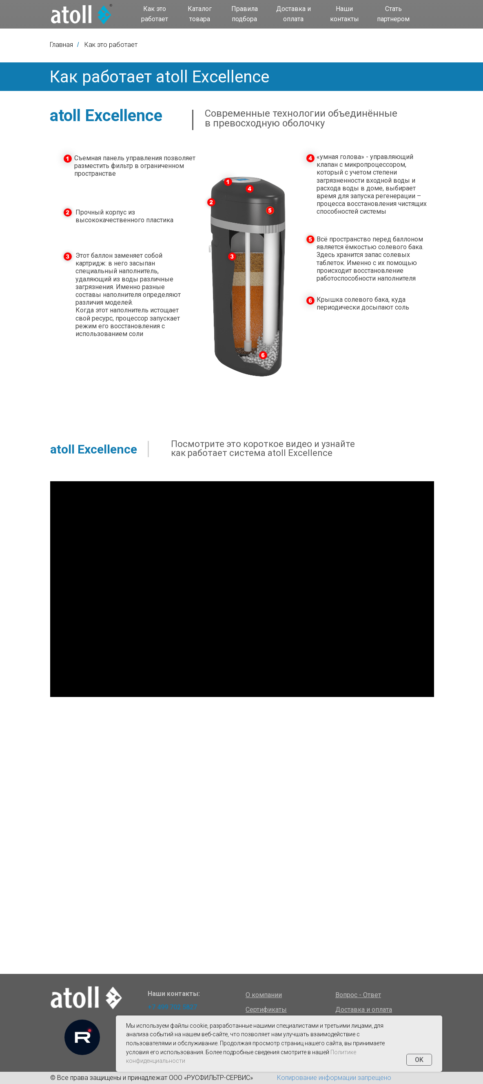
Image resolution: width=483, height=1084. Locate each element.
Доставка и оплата (293, 14)
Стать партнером (393, 14)
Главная (61, 45)
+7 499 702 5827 (172, 1007)
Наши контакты (344, 14)
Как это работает (154, 14)
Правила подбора (244, 14)
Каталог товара (200, 14)
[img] (81, 14)
